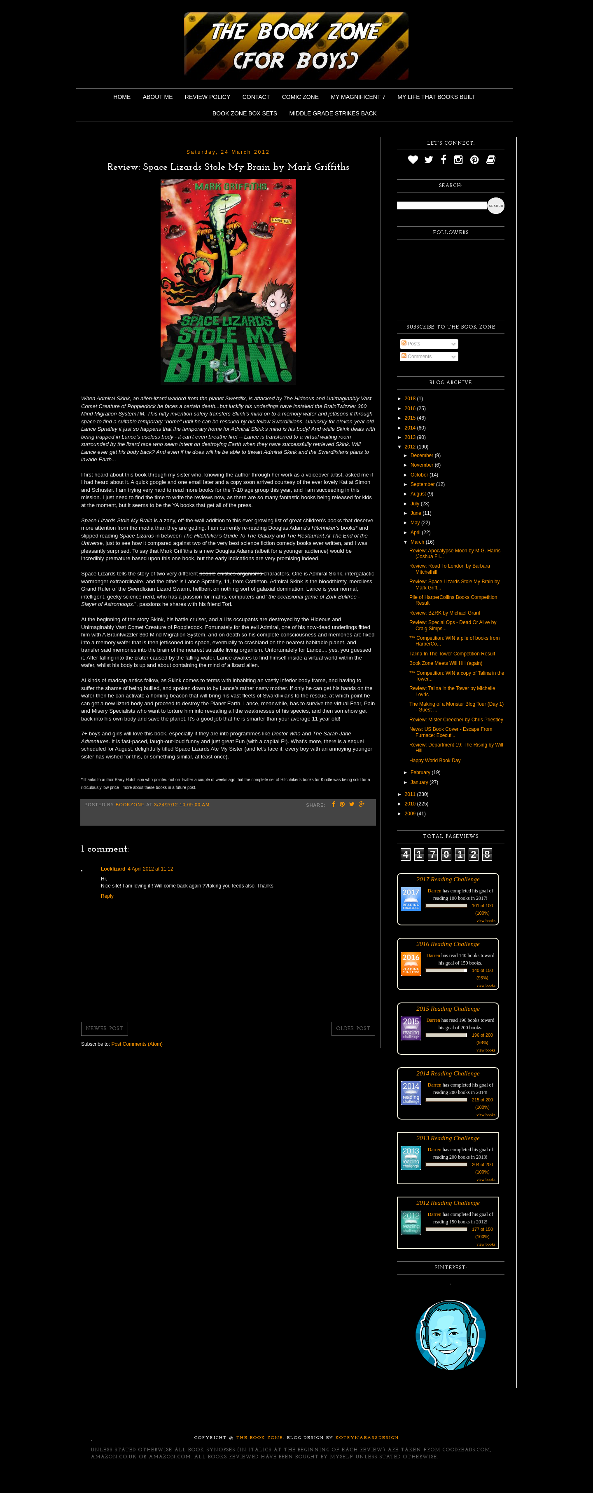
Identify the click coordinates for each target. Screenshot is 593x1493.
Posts (411, 344)
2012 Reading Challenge (448, 1202)
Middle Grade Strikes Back (333, 113)
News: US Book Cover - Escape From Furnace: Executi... (450, 732)
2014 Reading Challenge (448, 1073)
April (416, 532)
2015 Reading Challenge (448, 1008)
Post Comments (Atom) (137, 1044)
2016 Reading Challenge (448, 943)
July (416, 504)
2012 (411, 447)
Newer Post (105, 1028)
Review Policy (207, 97)
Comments (417, 356)
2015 (411, 418)
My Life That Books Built (436, 97)
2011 (411, 794)
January (420, 782)
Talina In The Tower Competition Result (452, 654)
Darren (434, 891)
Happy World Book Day (435, 760)
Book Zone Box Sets (244, 113)
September (423, 484)
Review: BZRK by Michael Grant (444, 613)
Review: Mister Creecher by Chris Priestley (456, 720)
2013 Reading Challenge (448, 1137)
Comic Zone (300, 97)
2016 (411, 408)
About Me (158, 97)
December (423, 455)
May (416, 523)
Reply (107, 896)
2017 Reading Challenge (448, 879)
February (421, 772)
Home (122, 97)
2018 (411, 398)
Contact (256, 97)
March (418, 542)
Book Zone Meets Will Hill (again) (445, 663)
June (417, 513)
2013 (411, 437)
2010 (411, 804)
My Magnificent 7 (358, 97)
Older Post (353, 1028)
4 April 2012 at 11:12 (150, 869)
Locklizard (113, 869)
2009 (411, 814)
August (419, 494)
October (420, 475)
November (423, 465)
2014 (411, 428)
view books (485, 920)
